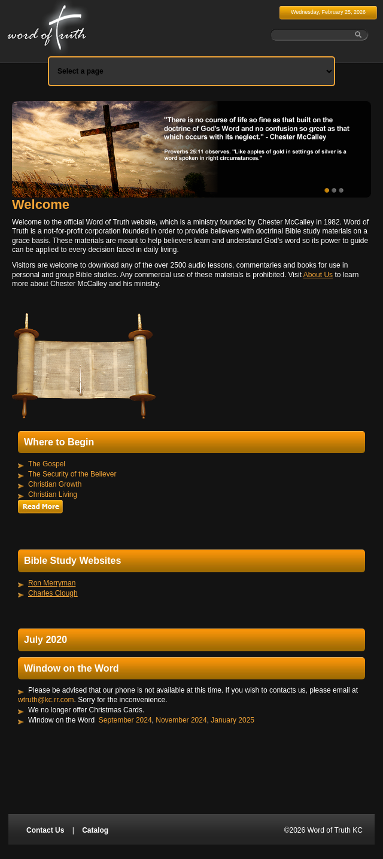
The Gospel (46, 464)
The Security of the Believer (72, 474)
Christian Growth (54, 484)
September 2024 (125, 719)
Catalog (95, 830)
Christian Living (52, 494)
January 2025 (232, 719)
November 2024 (181, 719)
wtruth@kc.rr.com (46, 700)
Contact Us (45, 830)
